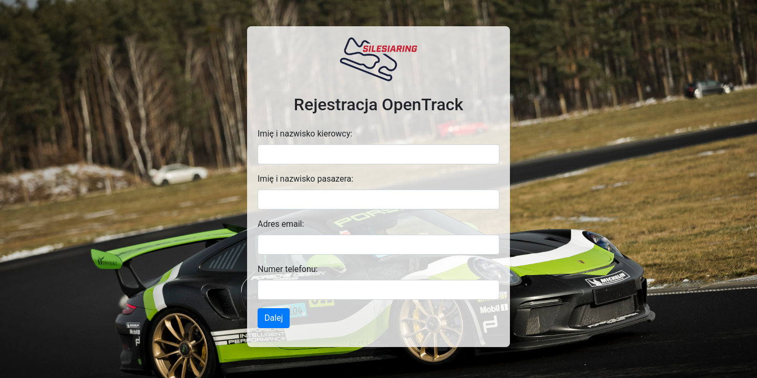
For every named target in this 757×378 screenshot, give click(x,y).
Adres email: (281, 224)
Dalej (273, 318)
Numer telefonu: (288, 269)
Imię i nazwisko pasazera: (305, 179)
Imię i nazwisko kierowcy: (305, 134)
